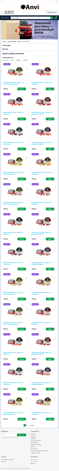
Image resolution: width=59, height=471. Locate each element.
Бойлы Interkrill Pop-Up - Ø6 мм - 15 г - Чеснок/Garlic (13, 383)
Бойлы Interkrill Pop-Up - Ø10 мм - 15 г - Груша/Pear (42, 173)
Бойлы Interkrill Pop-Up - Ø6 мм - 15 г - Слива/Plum (13, 353)
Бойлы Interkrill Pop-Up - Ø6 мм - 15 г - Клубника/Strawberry (42, 353)
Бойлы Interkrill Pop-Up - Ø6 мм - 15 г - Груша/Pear (42, 413)
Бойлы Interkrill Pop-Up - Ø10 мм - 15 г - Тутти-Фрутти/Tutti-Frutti (13, 83)
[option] (29, 29)
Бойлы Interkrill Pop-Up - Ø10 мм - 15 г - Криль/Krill (42, 83)
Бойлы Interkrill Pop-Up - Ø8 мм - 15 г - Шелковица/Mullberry (42, 263)
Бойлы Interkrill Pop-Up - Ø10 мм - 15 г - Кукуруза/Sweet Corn (13, 173)
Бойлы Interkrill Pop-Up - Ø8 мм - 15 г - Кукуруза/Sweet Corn (13, 293)
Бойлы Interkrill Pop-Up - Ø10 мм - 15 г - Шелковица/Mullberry (42, 143)
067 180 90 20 (9, 11)
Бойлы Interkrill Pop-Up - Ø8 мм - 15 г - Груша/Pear (42, 293)
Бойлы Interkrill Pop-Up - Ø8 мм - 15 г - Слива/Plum (13, 233)
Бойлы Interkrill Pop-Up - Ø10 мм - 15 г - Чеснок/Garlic (13, 143)
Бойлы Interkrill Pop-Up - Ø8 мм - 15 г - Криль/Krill (42, 203)
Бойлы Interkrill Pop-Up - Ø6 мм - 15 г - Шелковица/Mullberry (42, 383)
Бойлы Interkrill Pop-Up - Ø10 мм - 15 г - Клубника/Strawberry (42, 113)
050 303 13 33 (9, 13)
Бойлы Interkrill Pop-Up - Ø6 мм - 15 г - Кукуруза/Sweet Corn (13, 413)
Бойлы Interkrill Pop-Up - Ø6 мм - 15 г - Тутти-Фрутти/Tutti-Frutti (13, 323)
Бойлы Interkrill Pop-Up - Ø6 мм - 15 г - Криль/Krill (42, 323)
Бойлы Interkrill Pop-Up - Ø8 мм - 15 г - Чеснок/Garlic (13, 263)
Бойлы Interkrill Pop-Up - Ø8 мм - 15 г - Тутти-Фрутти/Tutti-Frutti (13, 203)
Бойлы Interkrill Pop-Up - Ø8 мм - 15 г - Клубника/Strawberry (42, 233)
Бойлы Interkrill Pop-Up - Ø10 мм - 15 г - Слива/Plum (13, 113)
